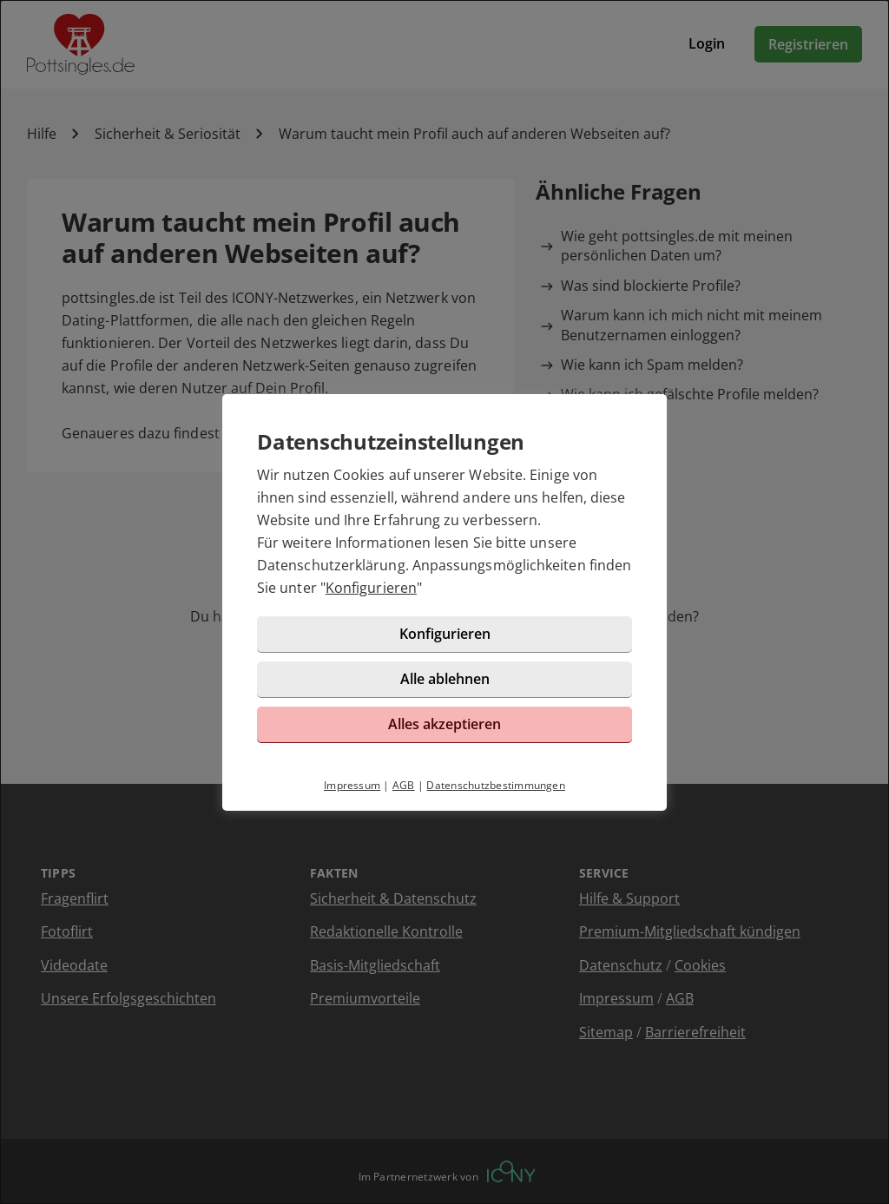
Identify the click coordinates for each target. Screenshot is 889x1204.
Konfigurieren (371, 587)
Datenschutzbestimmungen (495, 785)
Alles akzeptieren (444, 724)
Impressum (352, 785)
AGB (403, 785)
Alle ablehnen (445, 678)
